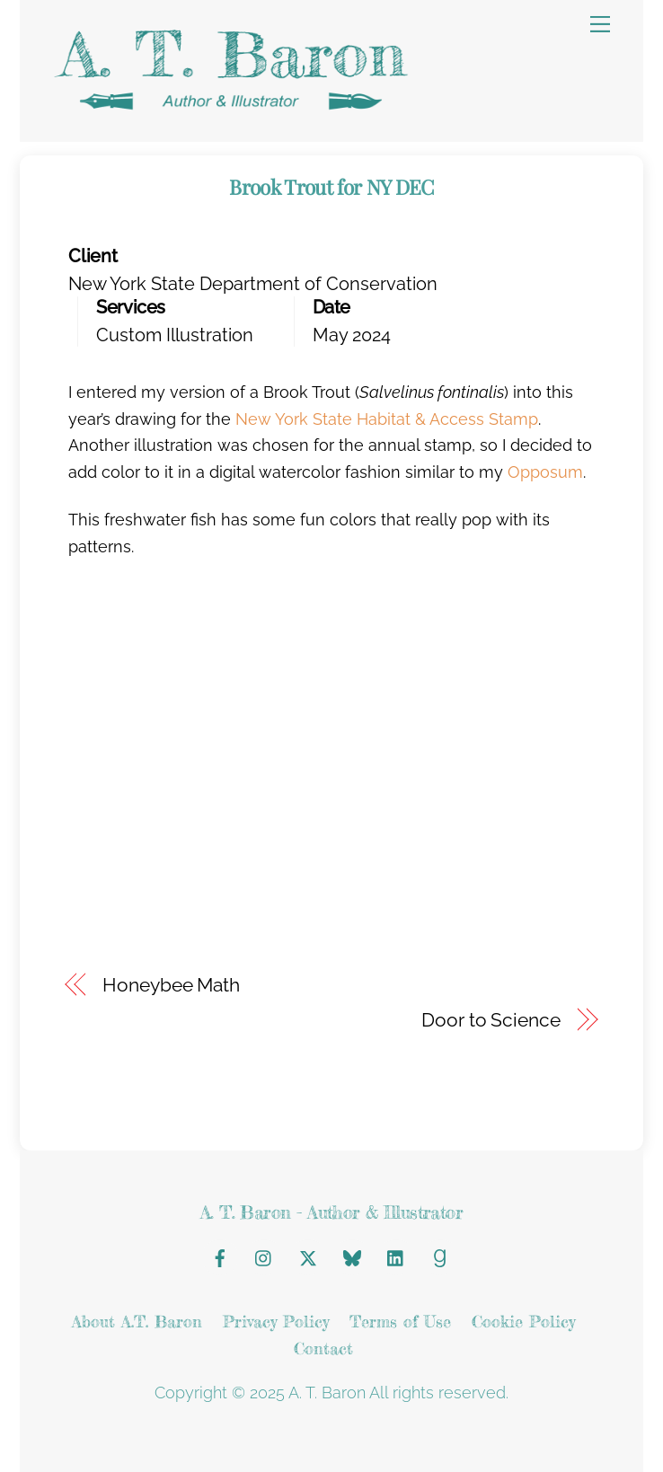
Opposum (545, 472)
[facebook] (220, 1255)
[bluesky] (352, 1255)
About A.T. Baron (137, 1321)
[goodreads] (440, 1255)
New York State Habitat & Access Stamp (386, 419)
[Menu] (600, 24)
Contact (323, 1348)
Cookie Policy (523, 1321)
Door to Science (490, 1020)
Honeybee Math (171, 985)
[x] (308, 1255)
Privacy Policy (276, 1321)
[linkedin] (396, 1255)
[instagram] (264, 1255)
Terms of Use (400, 1321)
